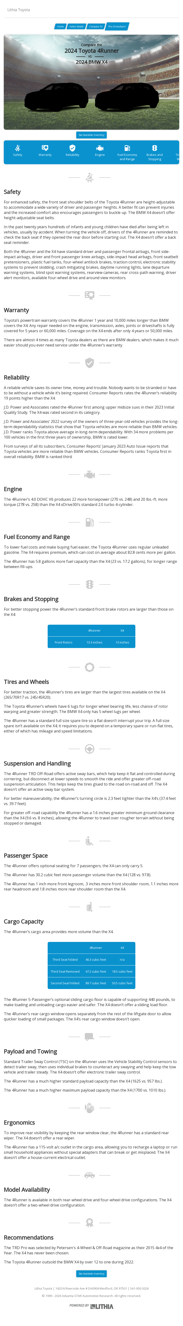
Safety (17, 150)
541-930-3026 (139, 1288)
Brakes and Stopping (155, 152)
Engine (100, 150)
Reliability (72, 150)
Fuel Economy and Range (127, 152)
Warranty (45, 150)
